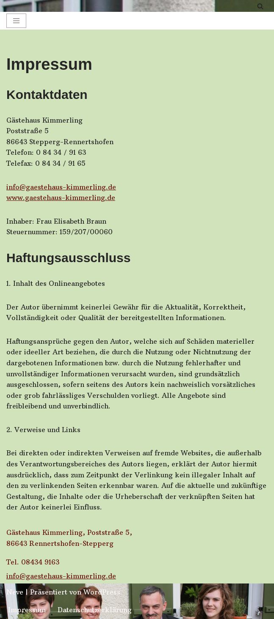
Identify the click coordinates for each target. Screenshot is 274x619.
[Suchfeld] (260, 6)
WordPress (101, 592)
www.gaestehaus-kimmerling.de (60, 197)
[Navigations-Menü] (16, 21)
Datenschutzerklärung (95, 609)
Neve (14, 592)
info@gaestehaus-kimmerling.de (61, 187)
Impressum (27, 609)
